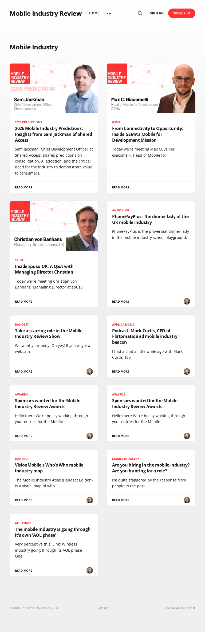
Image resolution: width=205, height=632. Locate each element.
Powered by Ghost (180, 608)
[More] (109, 13)
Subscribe (182, 13)
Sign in (156, 13)
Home (94, 13)
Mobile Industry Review (46, 13)
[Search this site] (140, 13)
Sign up (102, 608)
